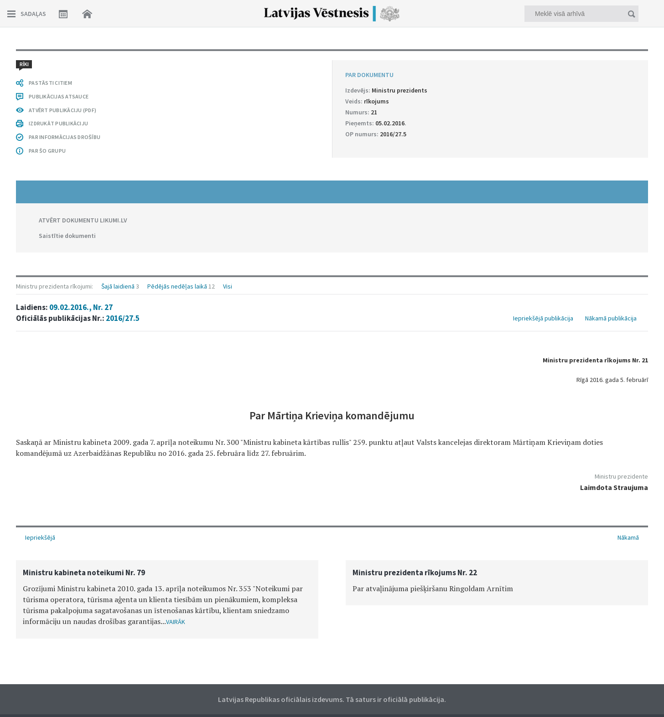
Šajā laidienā (118, 286)
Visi (227, 286)
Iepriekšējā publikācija (543, 318)
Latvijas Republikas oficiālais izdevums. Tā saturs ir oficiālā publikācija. (332, 699)
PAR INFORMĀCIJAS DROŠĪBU (64, 137)
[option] (167, 599)
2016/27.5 (123, 318)
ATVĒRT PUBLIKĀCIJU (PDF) (62, 110)
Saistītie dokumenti (67, 236)
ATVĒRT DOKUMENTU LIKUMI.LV (83, 220)
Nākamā (628, 537)
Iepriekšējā (40, 537)
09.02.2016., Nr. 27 (81, 307)
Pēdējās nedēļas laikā (177, 286)
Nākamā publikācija (611, 318)
